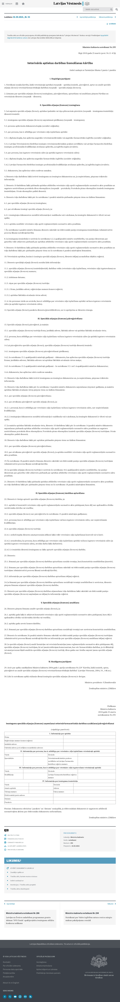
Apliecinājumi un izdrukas (46, 969)
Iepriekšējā (11, 904)
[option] (30, 919)
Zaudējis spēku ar (17, 872)
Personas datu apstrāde (13, 969)
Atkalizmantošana (44, 965)
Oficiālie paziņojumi (45, 956)
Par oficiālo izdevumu (12, 965)
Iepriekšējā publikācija (88, 17)
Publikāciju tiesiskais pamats (48, 973)
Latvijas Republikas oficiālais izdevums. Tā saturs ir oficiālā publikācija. (60, 944)
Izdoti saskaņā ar (17, 880)
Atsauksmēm (8, 976)
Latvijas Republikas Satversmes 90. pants (99, 972)
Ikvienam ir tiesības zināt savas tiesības (99, 976)
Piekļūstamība (9, 973)
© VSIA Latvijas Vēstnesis (14, 956)
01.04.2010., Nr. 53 (21, 17)
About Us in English (11, 982)
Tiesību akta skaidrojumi (19, 889)
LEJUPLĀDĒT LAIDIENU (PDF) (17, 846)
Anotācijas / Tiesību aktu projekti (23, 885)
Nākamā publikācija (106, 17)
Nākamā (110, 904)
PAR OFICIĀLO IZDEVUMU (16, 850)
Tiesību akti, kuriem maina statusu (23, 876)
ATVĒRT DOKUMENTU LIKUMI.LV (22, 868)
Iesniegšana (41, 962)
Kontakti (6, 962)
